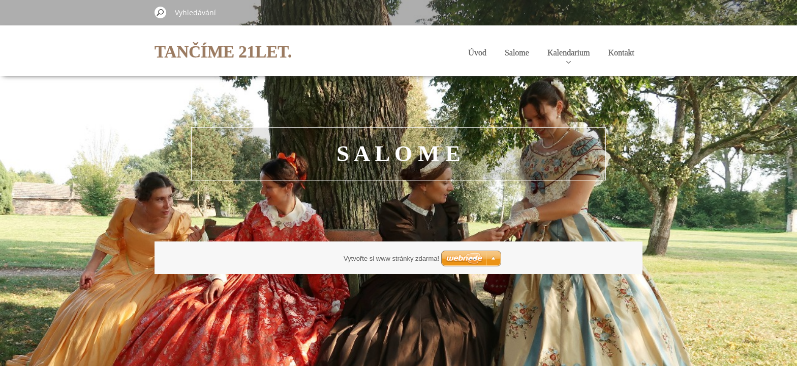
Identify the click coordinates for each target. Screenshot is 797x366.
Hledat (161, 12)
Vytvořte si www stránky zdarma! (391, 258)
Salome (517, 52)
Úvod (477, 52)
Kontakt (621, 52)
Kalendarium (568, 56)
